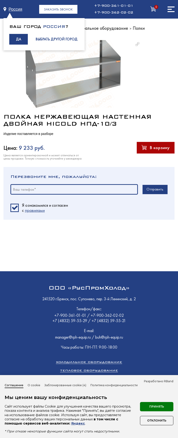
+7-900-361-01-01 (113, 6)
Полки (139, 28)
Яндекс (78, 423)
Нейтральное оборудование (100, 28)
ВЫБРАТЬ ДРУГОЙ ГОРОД (56, 39)
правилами (35, 210)
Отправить (154, 189)
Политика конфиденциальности (114, 385)
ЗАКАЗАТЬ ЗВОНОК (58, 9)
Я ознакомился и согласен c (45, 208)
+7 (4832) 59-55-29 (70, 320)
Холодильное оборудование (89, 362)
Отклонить (156, 420)
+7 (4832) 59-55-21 (109, 320)
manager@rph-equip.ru (73, 337)
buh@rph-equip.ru (109, 337)
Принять (156, 406)
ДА (18, 39)
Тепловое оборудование (89, 370)
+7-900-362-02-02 (113, 12)
